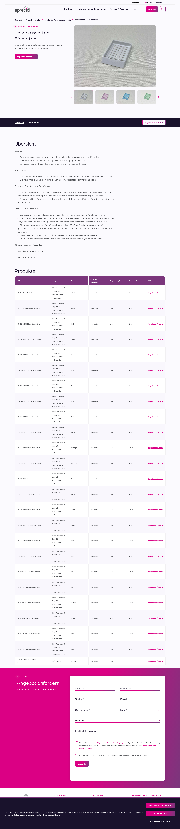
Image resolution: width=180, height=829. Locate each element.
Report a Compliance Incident (96, 824)
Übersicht (19, 121)
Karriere (97, 804)
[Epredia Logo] (22, 8)
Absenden (82, 762)
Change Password (116, 824)
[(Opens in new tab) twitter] (34, 805)
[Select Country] (136, 2)
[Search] (163, 8)
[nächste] (159, 95)
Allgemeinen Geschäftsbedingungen (111, 742)
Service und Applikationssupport (70, 804)
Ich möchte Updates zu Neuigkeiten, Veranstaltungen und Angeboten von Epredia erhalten (111, 754)
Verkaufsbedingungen (64, 809)
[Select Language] (148, 2)
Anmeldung (159, 2)
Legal (58, 824)
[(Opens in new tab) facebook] (22, 805)
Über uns (97, 798)
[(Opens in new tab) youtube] (28, 805)
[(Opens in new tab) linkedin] (17, 805)
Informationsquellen (63, 798)
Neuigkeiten (99, 809)
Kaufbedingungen (62, 814)
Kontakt (97, 814)
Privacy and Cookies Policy (73, 824)
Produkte (34, 121)
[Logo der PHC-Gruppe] (18, 825)
